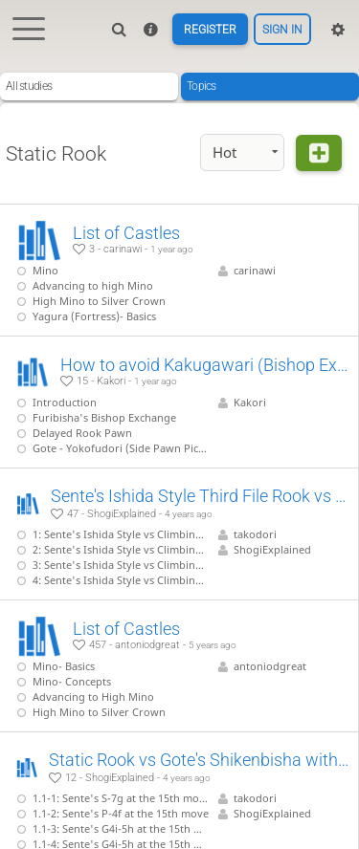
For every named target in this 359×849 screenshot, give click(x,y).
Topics (201, 86)
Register (210, 29)
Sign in (282, 29)
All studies (29, 86)
